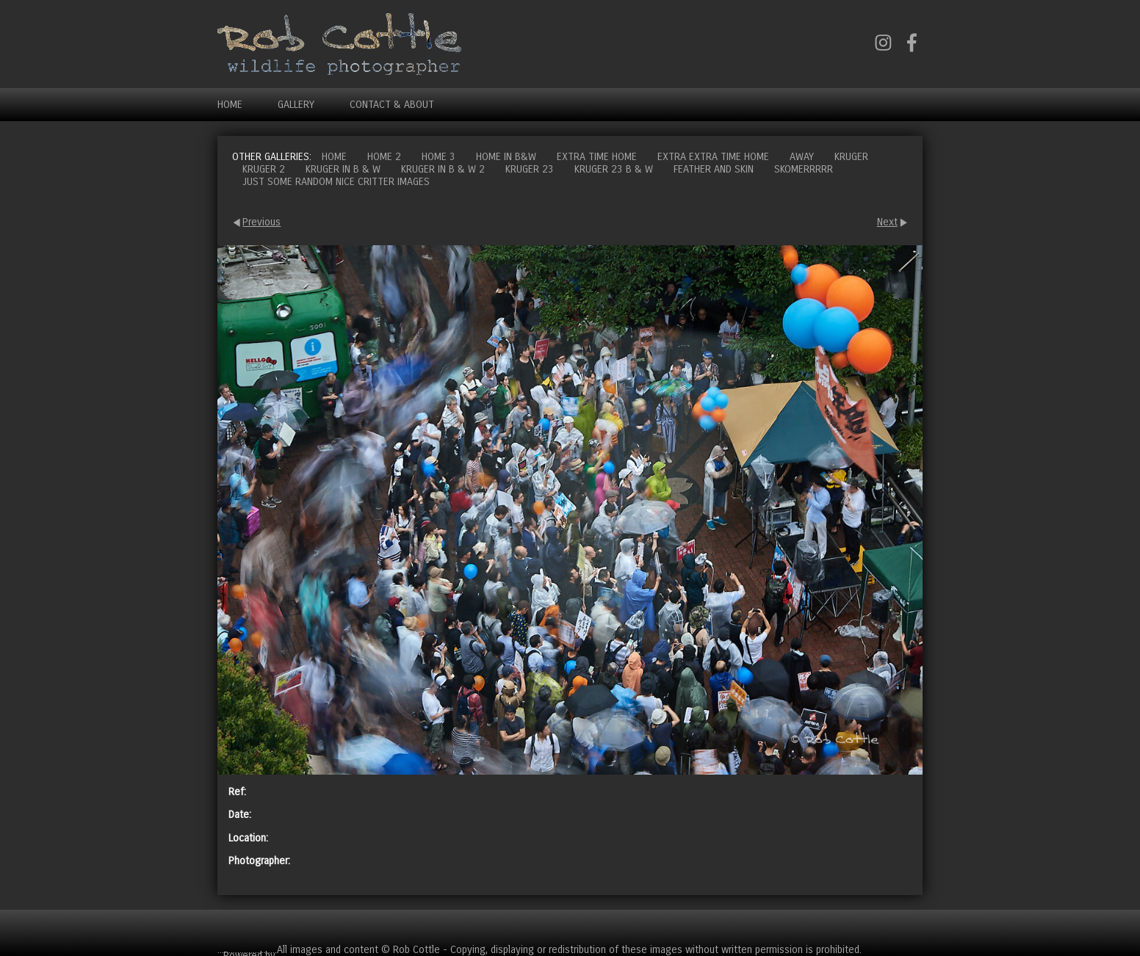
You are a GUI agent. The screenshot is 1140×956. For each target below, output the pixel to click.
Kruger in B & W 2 (443, 169)
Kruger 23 (529, 169)
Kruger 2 (263, 169)
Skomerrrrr (803, 169)
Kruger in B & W (343, 169)
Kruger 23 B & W (613, 169)
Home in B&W (506, 157)
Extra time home (597, 157)
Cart (911, 926)
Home (229, 104)
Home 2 (384, 157)
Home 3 (438, 157)
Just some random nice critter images (336, 181)
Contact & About (392, 104)
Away (802, 157)
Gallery (296, 104)
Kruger (851, 157)
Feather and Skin (714, 169)
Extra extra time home (713, 157)
